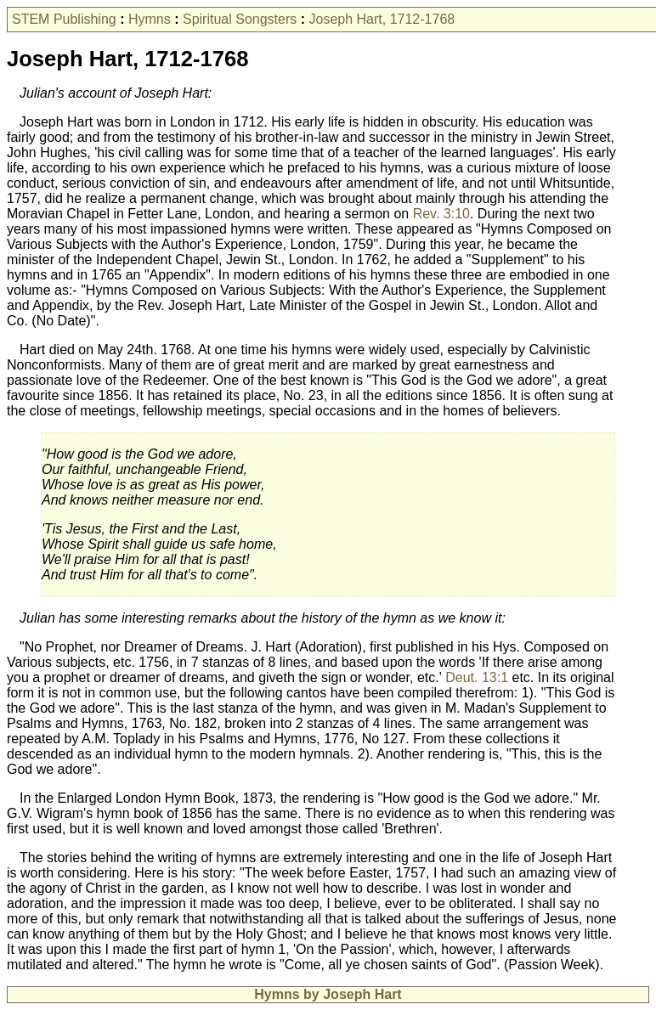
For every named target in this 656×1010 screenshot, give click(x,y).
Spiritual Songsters (240, 19)
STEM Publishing (64, 19)
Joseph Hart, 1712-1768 (382, 19)
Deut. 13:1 (476, 677)
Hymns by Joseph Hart (327, 994)
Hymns (149, 19)
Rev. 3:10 (441, 213)
